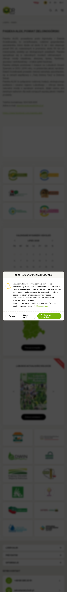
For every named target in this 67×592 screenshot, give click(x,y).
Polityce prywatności (42, 306)
